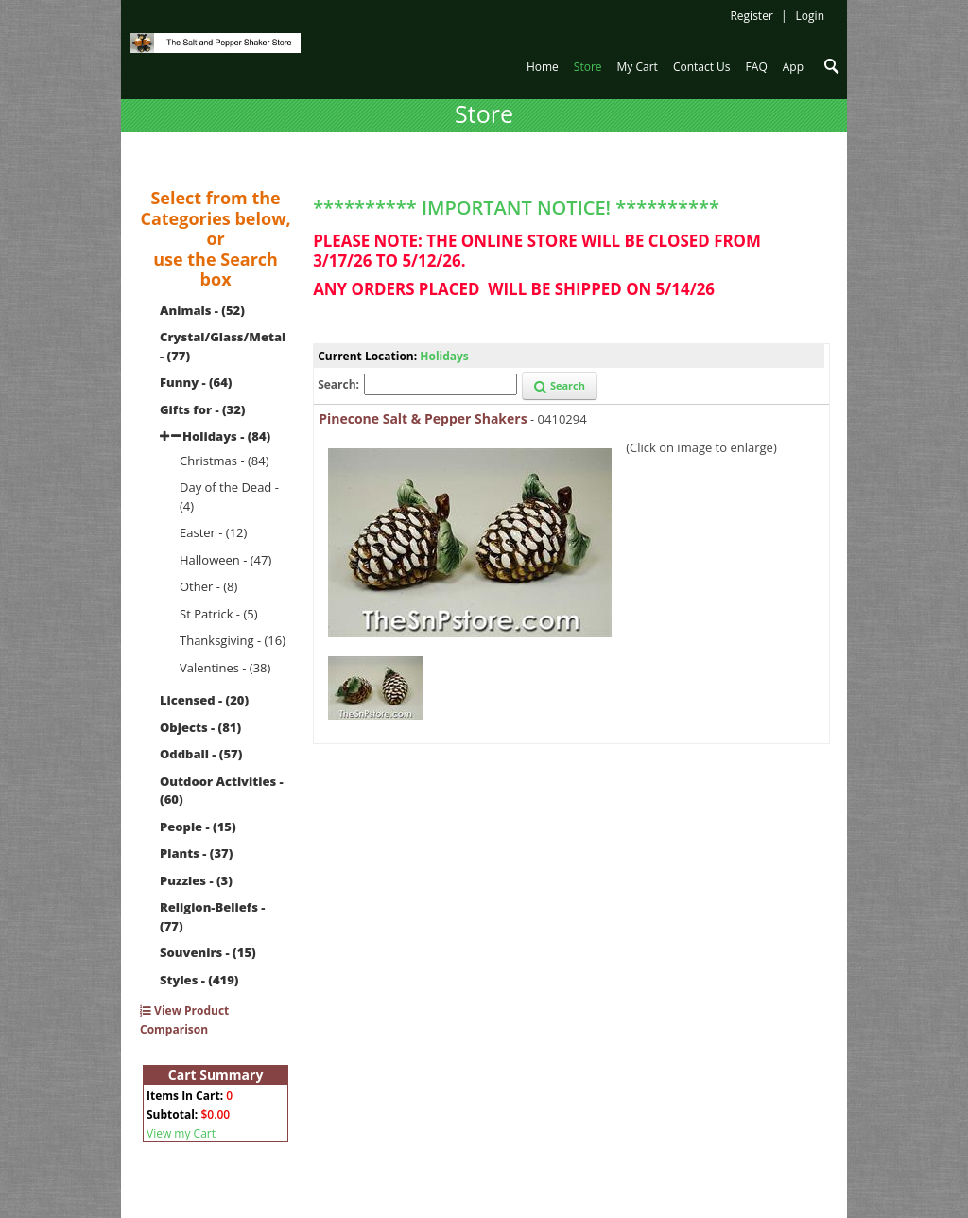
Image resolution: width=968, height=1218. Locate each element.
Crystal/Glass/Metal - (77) (222, 346)
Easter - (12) (213, 532)
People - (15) (198, 826)
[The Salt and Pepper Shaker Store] (215, 41)
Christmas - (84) (224, 460)
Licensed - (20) (204, 699)
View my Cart (181, 1133)
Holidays (444, 356)
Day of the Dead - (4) (229, 496)
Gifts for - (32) (203, 409)
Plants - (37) (196, 852)
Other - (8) (208, 586)
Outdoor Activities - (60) (222, 791)
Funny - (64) (196, 382)
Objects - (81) (200, 727)
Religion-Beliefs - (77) (212, 916)
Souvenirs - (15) (208, 952)
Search (559, 385)
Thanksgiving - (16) (232, 640)
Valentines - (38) (225, 667)
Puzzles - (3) (196, 880)
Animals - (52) (202, 310)
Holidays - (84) (226, 435)
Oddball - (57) (201, 753)
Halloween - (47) (225, 559)
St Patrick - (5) (219, 613)
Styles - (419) (199, 979)
